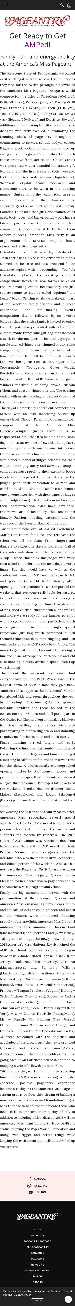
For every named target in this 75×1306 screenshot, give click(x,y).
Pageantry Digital (37, 1270)
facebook (37, 1179)
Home (37, 1229)
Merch (37, 1276)
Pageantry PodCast (37, 1241)
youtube (37, 1192)
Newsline (37, 1264)
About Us (37, 1235)
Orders (38, 1282)
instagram (37, 1186)
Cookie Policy (22, 1294)
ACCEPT (37, 1300)
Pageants (37, 1253)
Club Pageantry (38, 1247)
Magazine (37, 1258)
